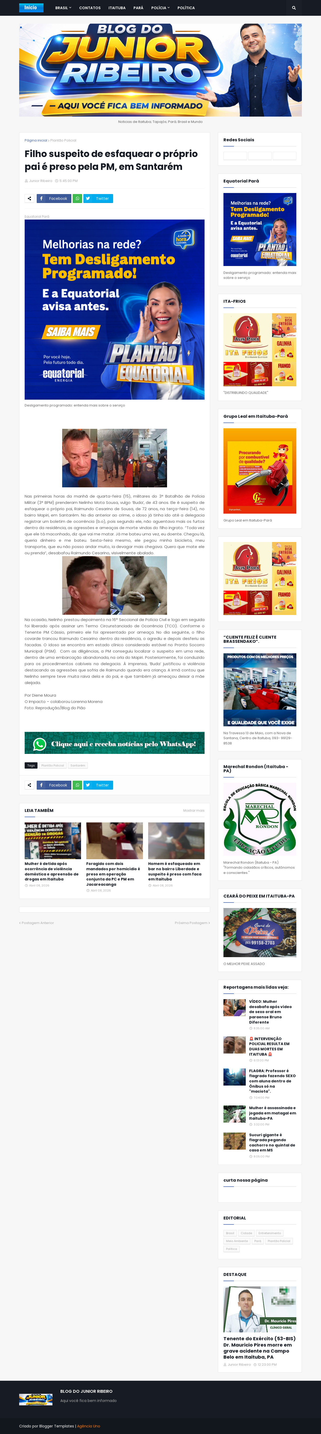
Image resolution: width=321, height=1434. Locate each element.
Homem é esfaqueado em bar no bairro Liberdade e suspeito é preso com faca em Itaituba (174, 871)
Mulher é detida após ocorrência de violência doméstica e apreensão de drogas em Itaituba (52, 871)
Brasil (230, 1233)
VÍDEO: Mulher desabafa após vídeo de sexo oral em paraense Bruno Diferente (270, 1012)
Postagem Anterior (38, 922)
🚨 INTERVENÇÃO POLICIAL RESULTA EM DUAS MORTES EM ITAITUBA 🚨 (269, 1046)
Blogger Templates (56, 1426)
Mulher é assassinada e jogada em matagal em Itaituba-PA (272, 1113)
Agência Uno (88, 1426)
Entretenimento (270, 1233)
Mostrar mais (194, 811)
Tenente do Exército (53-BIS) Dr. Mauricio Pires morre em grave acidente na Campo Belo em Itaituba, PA (259, 1348)
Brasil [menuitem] (61, 8)
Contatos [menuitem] (90, 8)
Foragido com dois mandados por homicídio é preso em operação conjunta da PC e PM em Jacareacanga (113, 874)
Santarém (78, 765)
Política (231, 1249)
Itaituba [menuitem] (117, 8)
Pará (257, 1241)
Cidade (246, 1233)
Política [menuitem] (186, 8)
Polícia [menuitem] (158, 8)
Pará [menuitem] (138, 8)
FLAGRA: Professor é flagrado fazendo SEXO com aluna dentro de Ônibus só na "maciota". (272, 1081)
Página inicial (36, 140)
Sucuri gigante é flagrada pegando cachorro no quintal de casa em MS (272, 1143)
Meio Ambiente (237, 1241)
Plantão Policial (63, 140)
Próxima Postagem (191, 922)
